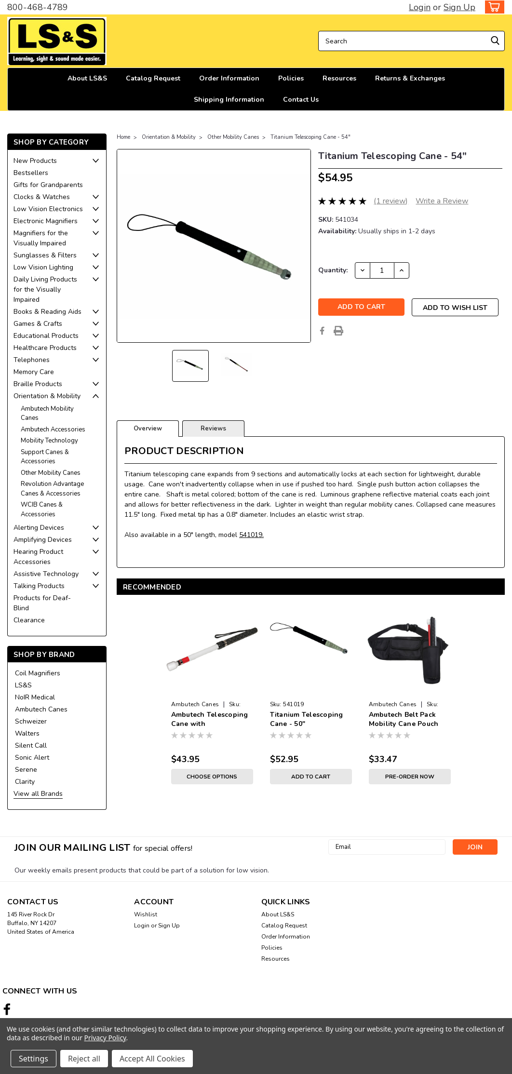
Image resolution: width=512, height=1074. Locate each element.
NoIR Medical (35, 697)
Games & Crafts (37, 323)
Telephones (31, 359)
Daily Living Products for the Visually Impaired (45, 289)
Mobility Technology (49, 440)
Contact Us (301, 99)
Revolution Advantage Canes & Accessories (52, 489)
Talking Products (39, 586)
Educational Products (46, 335)
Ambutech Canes (41, 709)
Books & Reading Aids (47, 311)
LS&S (23, 685)
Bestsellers (30, 172)
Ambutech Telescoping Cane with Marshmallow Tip (209, 719)
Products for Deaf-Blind (42, 603)
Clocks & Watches (41, 196)
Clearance (29, 620)
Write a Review (442, 201)
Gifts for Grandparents (48, 184)
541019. (251, 534)
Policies (291, 78)
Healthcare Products (45, 347)
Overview (148, 428)
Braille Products (37, 384)
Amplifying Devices (42, 539)
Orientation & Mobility (47, 396)
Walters (27, 733)
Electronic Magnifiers (45, 221)
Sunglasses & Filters (45, 255)
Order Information (229, 78)
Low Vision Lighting (43, 267)
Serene (26, 769)
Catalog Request (153, 78)
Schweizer (31, 721)
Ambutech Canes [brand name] (195, 704)
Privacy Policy (105, 1037)
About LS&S (87, 78)
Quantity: (333, 270)
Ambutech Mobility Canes (47, 413)
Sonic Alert (32, 757)
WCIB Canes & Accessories (42, 509)
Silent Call (31, 745)
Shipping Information (229, 99)
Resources (339, 78)
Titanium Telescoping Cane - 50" (306, 719)
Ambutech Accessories (53, 429)
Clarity (25, 781)
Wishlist (145, 914)
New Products (35, 160)
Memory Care (33, 371)
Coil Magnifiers (37, 673)
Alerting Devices (38, 527)
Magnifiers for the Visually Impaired (40, 238)
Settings (33, 1058)
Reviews (213, 428)
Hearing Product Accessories (38, 556)
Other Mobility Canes (51, 473)
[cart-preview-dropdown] (492, 6)
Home (123, 137)
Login (420, 7)
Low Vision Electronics (48, 209)
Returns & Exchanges (410, 78)
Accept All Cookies (152, 1058)
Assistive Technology (46, 573)
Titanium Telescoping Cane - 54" (310, 137)
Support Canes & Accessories (45, 457)
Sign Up (459, 7)
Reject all (84, 1058)
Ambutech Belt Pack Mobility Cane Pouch (404, 719)
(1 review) (391, 201)
